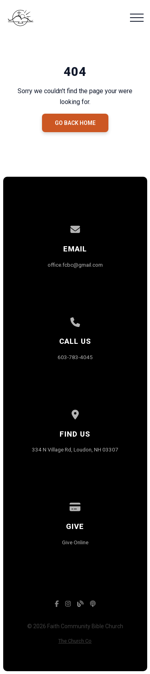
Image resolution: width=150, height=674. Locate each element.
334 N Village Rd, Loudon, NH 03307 (75, 449)
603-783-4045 (75, 357)
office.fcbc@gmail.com (75, 264)
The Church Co (75, 641)
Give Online (75, 542)
